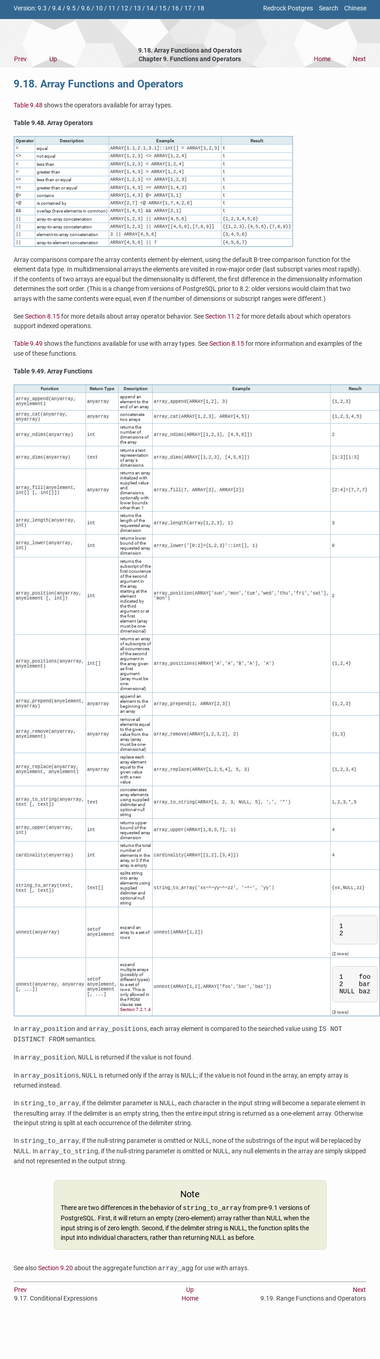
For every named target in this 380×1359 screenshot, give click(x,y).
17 (188, 8)
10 (99, 8)
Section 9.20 (55, 1297)
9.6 (85, 8)
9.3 (42, 8)
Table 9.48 (28, 105)
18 (200, 8)
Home (322, 59)
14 (150, 8)
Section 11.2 (222, 334)
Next (359, 59)
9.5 (71, 8)
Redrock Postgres (288, 8)
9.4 (56, 8)
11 (111, 8)
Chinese (355, 8)
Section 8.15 (42, 334)
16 (175, 8)
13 (137, 8)
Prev (20, 59)
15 (162, 8)
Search (328, 8)
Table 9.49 (28, 361)
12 (124, 8)
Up (53, 59)
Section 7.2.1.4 (135, 1034)
